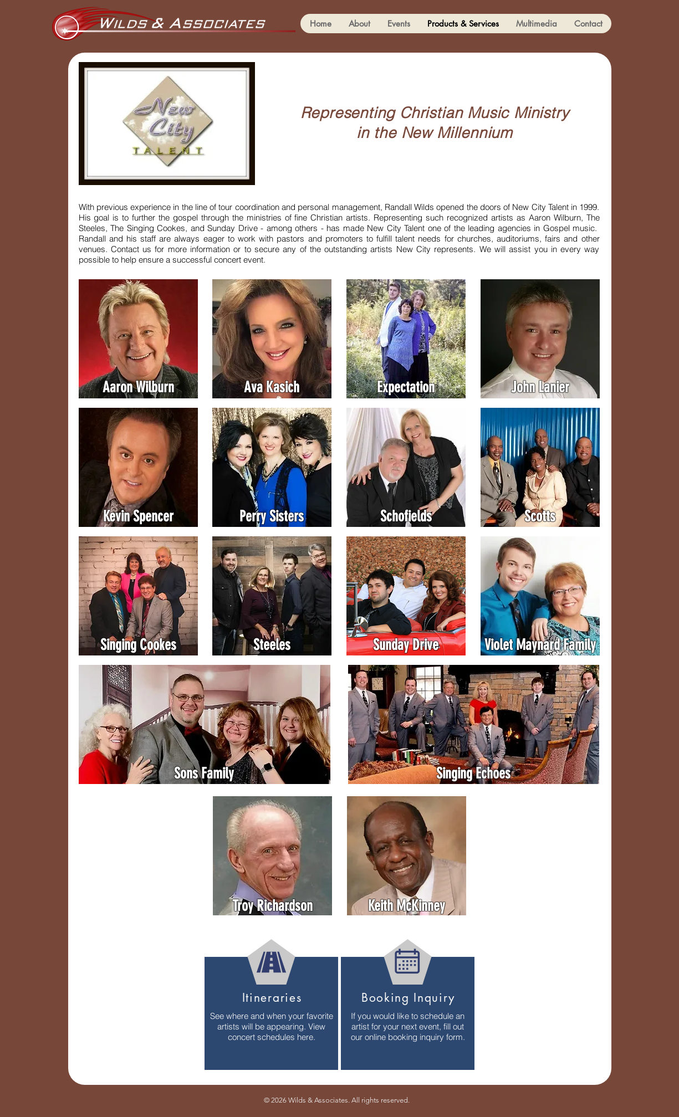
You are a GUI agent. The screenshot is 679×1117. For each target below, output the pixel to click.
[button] (536, 23)
